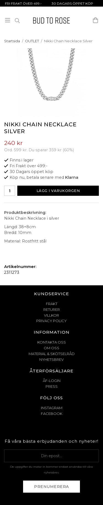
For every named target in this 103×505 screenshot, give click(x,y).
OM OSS (51, 348)
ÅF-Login (51, 380)
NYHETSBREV (51, 359)
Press (52, 386)
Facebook (51, 413)
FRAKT (51, 304)
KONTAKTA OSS (51, 342)
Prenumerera (51, 486)
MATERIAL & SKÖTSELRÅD (52, 353)
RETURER (51, 309)
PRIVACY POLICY (51, 321)
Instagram (51, 408)
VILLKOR (51, 315)
